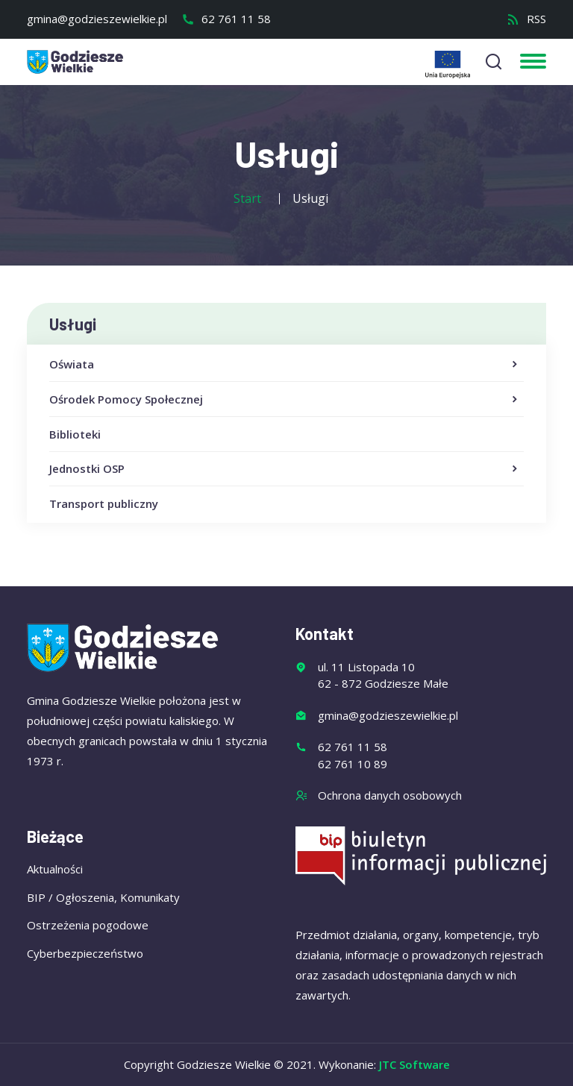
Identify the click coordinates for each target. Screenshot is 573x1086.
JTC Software (414, 1064)
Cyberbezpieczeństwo (85, 953)
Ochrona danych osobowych (390, 795)
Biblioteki (75, 434)
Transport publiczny (103, 503)
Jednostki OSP (284, 469)
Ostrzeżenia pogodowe (87, 924)
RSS (526, 18)
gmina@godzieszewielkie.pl (97, 18)
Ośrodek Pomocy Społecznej (284, 400)
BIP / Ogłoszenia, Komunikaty (103, 897)
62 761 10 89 (352, 763)
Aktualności (55, 868)
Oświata (284, 365)
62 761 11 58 (226, 18)
